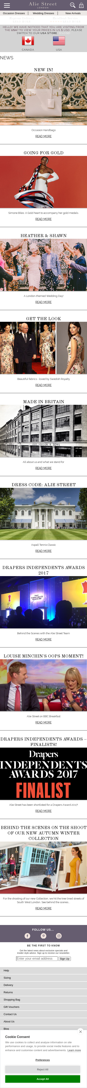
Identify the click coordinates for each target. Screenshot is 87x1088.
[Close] (64, 33)
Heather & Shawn (43, 236)
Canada (28, 49)
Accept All (43, 1079)
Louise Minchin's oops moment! (43, 656)
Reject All (42, 1069)
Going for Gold (43, 153)
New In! (43, 70)
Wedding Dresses (43, 13)
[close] (80, 1031)
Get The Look (43, 319)
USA (59, 49)
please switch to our (49, 32)
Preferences (43, 1060)
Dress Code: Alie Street (43, 485)
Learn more (74, 1050)
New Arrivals (73, 13)
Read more (43, 136)
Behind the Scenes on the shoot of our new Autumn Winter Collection (44, 833)
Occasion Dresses (14, 13)
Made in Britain (43, 402)
